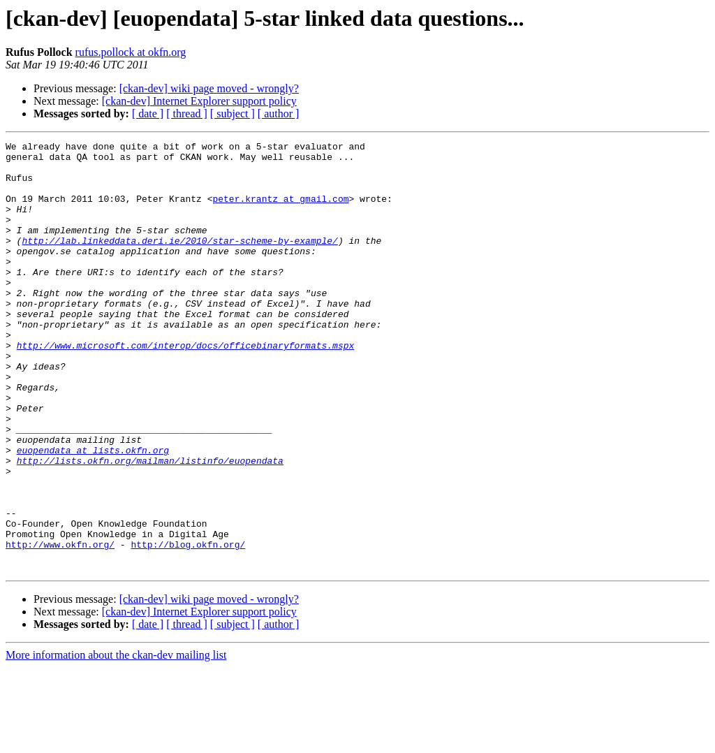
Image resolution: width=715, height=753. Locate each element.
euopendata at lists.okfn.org (93, 512)
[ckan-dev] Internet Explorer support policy (199, 101)
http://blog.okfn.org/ (188, 626)
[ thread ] (186, 113)
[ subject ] (232, 113)
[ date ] (147, 113)
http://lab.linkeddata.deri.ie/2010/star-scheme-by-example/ (179, 261)
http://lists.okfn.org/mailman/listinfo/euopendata (150, 525)
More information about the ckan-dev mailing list (116, 741)
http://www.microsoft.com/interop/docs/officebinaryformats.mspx (186, 387)
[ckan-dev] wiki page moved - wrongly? (209, 88)
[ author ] (279, 113)
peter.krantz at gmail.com (280, 211)
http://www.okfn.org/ (60, 626)
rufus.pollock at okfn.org (130, 52)
